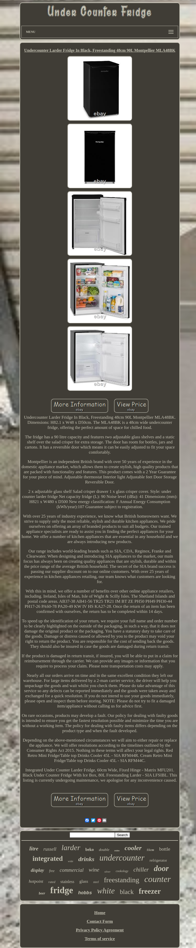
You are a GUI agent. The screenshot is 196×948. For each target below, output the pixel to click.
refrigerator (158, 860)
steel (96, 882)
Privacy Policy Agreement (100, 930)
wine (94, 869)
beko (89, 849)
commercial (72, 870)
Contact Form (100, 921)
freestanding (121, 880)
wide (70, 861)
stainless (67, 881)
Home (99, 912)
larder (71, 847)
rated (51, 882)
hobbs (85, 893)
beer (42, 893)
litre (33, 849)
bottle (164, 849)
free (52, 871)
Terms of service (100, 938)
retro (116, 850)
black (127, 891)
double (104, 850)
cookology (122, 871)
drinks (86, 859)
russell (49, 849)
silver (107, 871)
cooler (133, 848)
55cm (150, 850)
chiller (141, 869)
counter (157, 879)
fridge (61, 890)
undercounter (122, 857)
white (106, 890)
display (37, 870)
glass (83, 881)
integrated (48, 858)
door (161, 868)
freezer (150, 891)
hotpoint (36, 881)
